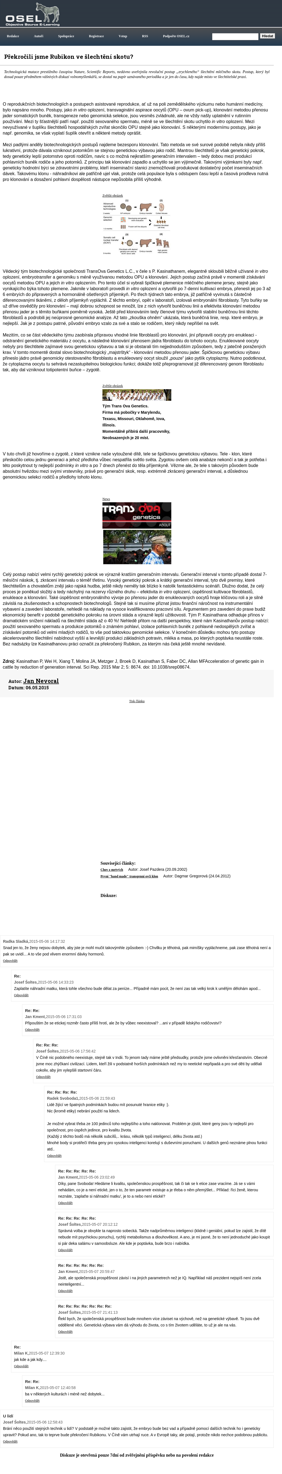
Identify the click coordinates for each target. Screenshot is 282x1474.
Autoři (38, 36)
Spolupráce (66, 36)
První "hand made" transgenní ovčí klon (129, 876)
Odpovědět (10, 961)
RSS (145, 36)
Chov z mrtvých (112, 870)
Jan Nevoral (41, 681)
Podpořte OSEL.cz (176, 36)
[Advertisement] (137, 747)
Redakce (13, 36)
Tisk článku (137, 701)
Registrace (96, 36)
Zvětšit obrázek (112, 195)
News (106, 499)
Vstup (123, 36)
